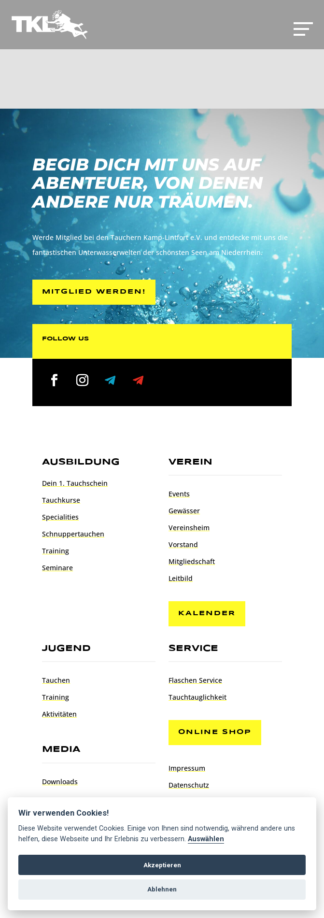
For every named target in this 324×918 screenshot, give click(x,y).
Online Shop (215, 732)
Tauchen (56, 680)
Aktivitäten (59, 714)
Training (55, 550)
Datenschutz (189, 785)
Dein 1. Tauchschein (75, 483)
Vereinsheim (189, 527)
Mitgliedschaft (192, 561)
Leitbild (181, 578)
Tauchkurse (61, 500)
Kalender (207, 613)
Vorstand (183, 544)
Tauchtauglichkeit (197, 697)
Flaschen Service (195, 680)
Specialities (60, 517)
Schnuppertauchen (73, 533)
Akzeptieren (162, 865)
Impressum (187, 768)
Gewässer (184, 510)
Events (179, 493)
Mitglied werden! (94, 291)
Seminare (57, 567)
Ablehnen (162, 889)
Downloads (60, 781)
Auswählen (206, 839)
